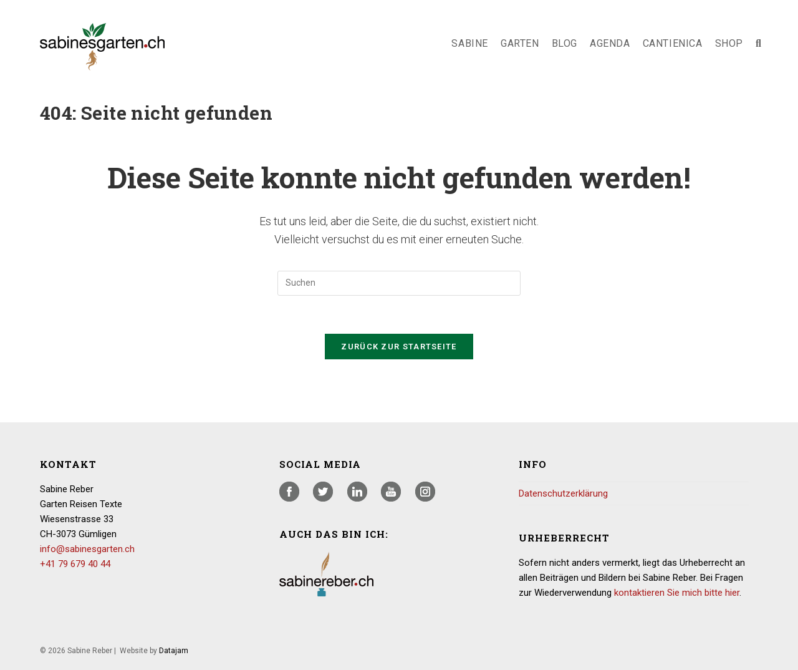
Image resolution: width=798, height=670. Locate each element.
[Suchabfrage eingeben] (399, 283)
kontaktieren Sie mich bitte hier (676, 592)
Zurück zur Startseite (398, 346)
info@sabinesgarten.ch (87, 549)
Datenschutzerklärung (563, 493)
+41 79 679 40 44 (75, 564)
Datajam (173, 650)
